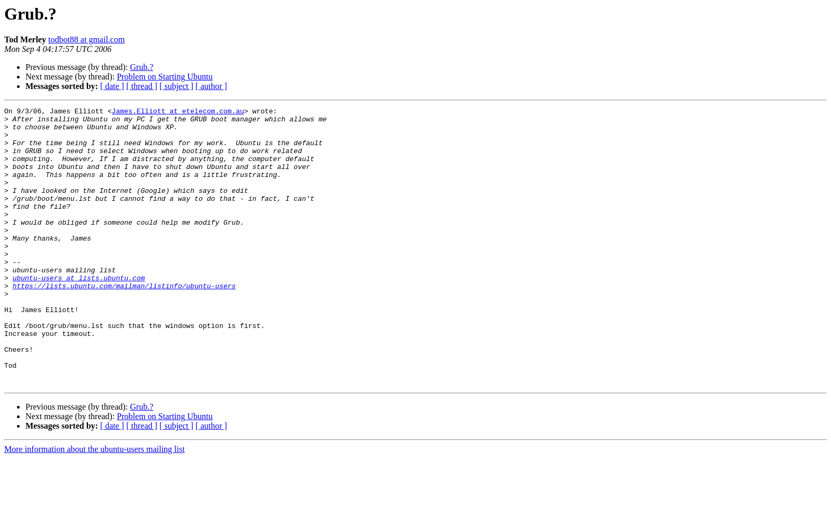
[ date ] (112, 86)
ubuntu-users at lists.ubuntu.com (79, 312)
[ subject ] (176, 86)
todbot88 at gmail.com (86, 39)
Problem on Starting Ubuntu (165, 76)
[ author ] (211, 86)
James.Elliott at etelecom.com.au (178, 112)
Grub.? (141, 67)
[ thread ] (141, 86)
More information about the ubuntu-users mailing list (94, 504)
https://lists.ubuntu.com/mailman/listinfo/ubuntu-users (124, 322)
